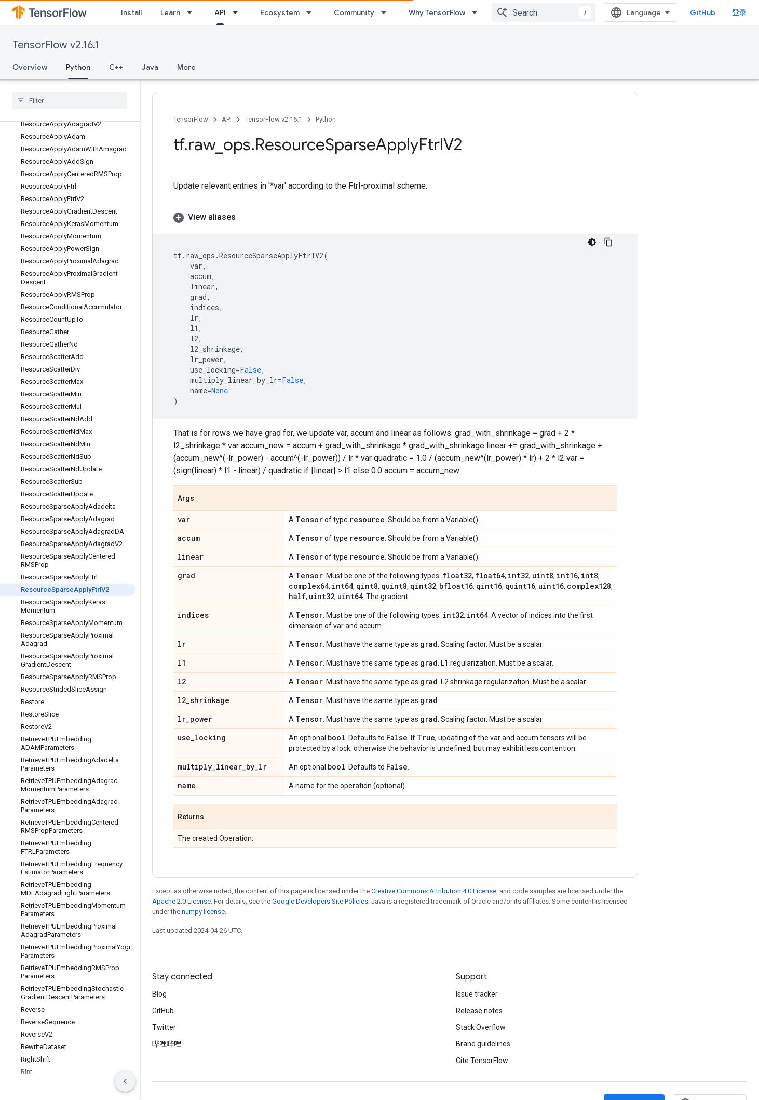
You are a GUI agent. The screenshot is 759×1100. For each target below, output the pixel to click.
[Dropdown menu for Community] (386, 12)
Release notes (479, 1010)
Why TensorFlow (437, 12)
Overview (29, 67)
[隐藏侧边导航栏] (125, 1081)
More (186, 67)
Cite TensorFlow (482, 1060)
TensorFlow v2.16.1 (55, 44)
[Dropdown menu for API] (238, 12)
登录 (739, 12)
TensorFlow (190, 119)
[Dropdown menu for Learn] (192, 12)
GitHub (702, 12)
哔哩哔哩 (166, 1044)
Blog (159, 994)
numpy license (203, 912)
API (227, 119)
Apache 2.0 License (181, 901)
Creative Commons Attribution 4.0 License (433, 891)
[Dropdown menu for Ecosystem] (312, 12)
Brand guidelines (483, 1044)
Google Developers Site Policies (320, 901)
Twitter (164, 1027)
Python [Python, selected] (78, 67)
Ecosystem (280, 12)
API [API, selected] (220, 12)
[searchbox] (69, 100)
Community (354, 12)
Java (150, 67)
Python (326, 119)
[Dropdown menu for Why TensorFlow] (477, 12)
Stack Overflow (481, 1027)
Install (131, 12)
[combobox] (543, 12)
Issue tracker (477, 994)
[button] (395, 217)
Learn (170, 12)
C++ (116, 67)
